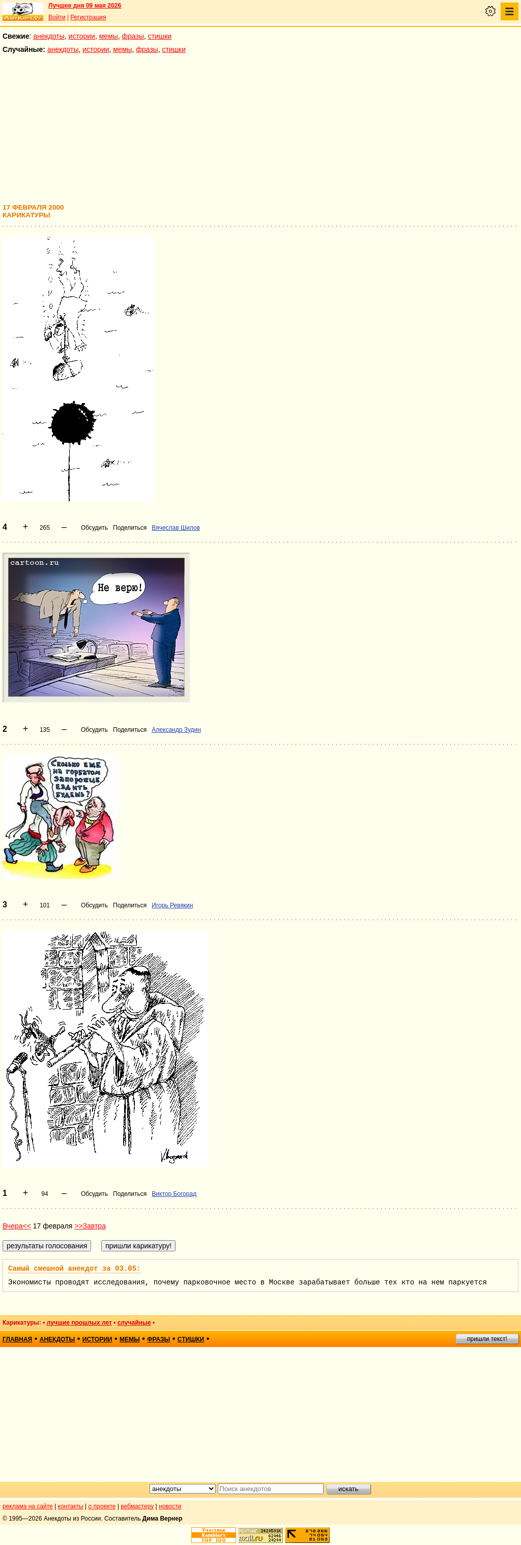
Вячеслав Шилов (176, 527)
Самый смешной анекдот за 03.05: (74, 1269)
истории (82, 36)
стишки (159, 36)
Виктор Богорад (174, 1193)
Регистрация (88, 17)
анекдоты (49, 36)
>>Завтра (90, 1226)
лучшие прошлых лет (79, 1322)
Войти (57, 17)
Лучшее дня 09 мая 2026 (84, 5)
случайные (134, 1322)
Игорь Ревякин (172, 905)
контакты (70, 1506)
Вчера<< (17, 1226)
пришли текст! (487, 1338)
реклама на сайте (28, 1506)
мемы (108, 36)
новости (170, 1506)
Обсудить (94, 527)
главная (17, 1339)
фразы (133, 36)
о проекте (102, 1506)
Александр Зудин (176, 729)
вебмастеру (137, 1506)
